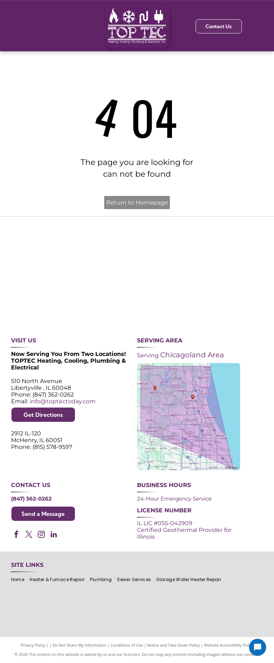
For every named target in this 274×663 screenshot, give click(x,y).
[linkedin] (54, 535)
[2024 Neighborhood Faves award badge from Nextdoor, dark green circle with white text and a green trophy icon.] (242, 245)
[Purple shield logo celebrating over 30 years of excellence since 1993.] (31, 245)
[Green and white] (242, 298)
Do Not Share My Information (80, 645)
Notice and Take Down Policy (173, 645)
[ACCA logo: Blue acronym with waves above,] (31, 298)
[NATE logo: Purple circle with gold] (189, 245)
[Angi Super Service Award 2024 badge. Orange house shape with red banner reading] (137, 245)
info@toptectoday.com (63, 401)
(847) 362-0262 (31, 498)
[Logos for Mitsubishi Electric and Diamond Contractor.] (189, 298)
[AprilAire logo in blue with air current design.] (137, 298)
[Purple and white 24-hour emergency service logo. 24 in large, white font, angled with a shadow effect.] (84, 245)
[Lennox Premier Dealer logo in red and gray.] (84, 298)
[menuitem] (20, 580)
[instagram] (41, 535)
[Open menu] (260, 26)
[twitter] (29, 535)
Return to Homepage (137, 202)
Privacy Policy (33, 645)
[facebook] (16, 535)
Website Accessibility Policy (228, 645)
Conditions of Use (127, 645)
